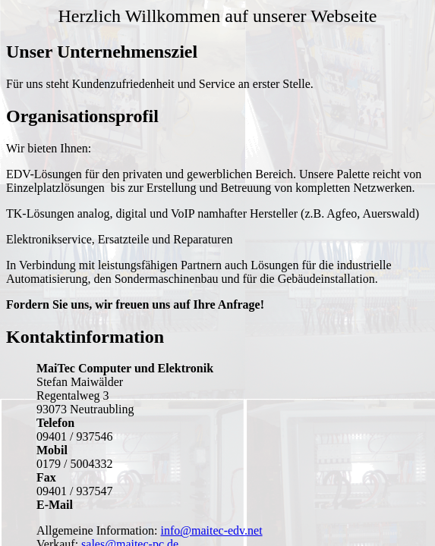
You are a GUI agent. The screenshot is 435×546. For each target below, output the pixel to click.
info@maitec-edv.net (212, 530)
